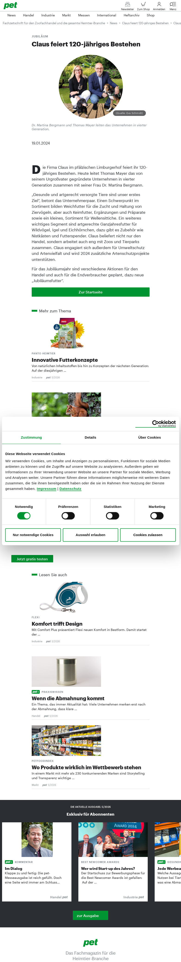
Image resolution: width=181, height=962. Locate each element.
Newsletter (127, 7)
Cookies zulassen (148, 535)
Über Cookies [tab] (149, 437)
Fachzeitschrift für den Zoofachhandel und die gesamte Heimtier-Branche (54, 23)
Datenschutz (70, 489)
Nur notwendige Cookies (33, 535)
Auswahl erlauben (90, 535)
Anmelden (159, 7)
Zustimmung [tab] (31, 437)
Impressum (46, 489)
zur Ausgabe (88, 915)
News (113, 23)
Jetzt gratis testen (32, 559)
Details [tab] (90, 437)
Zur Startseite (90, 292)
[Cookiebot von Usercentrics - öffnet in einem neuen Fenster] (155, 424)
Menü (173, 7)
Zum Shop (143, 7)
